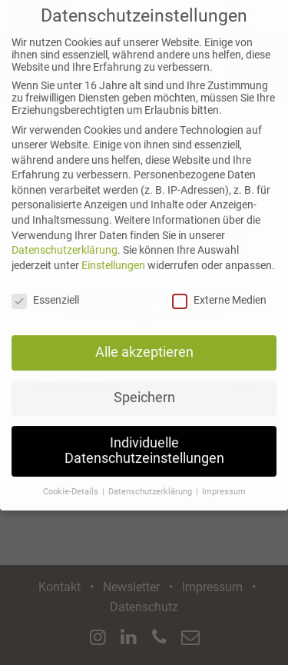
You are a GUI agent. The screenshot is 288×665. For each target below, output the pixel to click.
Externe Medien (219, 290)
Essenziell (45, 290)
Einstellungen (113, 255)
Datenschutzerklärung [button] (151, 482)
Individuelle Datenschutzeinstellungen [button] (144, 441)
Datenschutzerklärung (65, 240)
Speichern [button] (144, 388)
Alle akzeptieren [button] (144, 343)
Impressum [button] (224, 482)
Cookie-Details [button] (72, 482)
